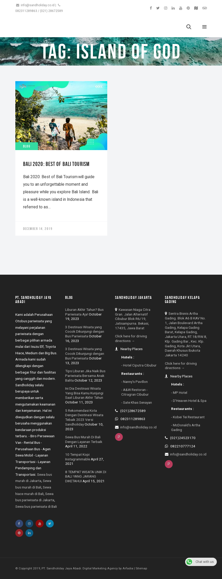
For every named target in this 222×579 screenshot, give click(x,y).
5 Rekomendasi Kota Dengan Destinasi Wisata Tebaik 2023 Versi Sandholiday (84, 417)
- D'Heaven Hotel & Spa (188, 400)
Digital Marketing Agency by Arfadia (108, 568)
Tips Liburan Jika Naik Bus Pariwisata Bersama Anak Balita (85, 375)
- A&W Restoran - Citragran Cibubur (135, 392)
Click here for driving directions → (131, 338)
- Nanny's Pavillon (134, 381)
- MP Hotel (179, 392)
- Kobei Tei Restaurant (188, 417)
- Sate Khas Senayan (136, 402)
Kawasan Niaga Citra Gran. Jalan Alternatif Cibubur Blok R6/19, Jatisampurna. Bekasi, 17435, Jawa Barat (133, 318)
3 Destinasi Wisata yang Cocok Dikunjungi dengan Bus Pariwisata (84, 331)
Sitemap (141, 568)
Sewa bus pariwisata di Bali (36, 506)
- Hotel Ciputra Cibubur (139, 365)
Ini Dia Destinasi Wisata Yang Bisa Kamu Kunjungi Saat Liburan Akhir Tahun (84, 393)
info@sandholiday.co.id (38, 5)
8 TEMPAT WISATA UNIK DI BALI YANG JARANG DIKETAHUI (85, 476)
